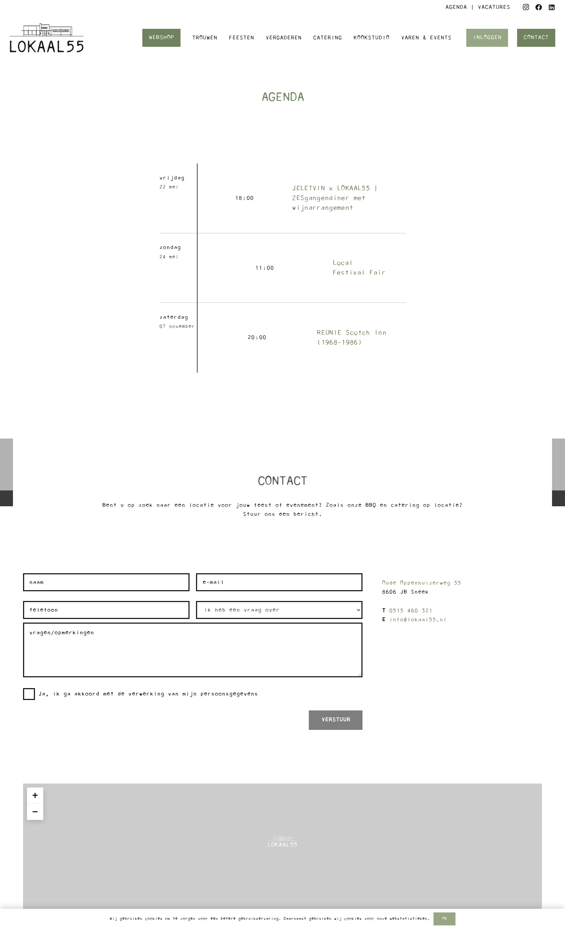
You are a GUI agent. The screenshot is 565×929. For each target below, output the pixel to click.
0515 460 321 (410, 610)
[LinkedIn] (551, 7)
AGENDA (456, 7)
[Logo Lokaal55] (47, 37)
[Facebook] (538, 7)
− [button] (35, 811)
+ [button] (35, 795)
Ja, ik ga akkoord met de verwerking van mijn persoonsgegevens (148, 693)
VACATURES (494, 7)
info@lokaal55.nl (418, 619)
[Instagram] (525, 7)
